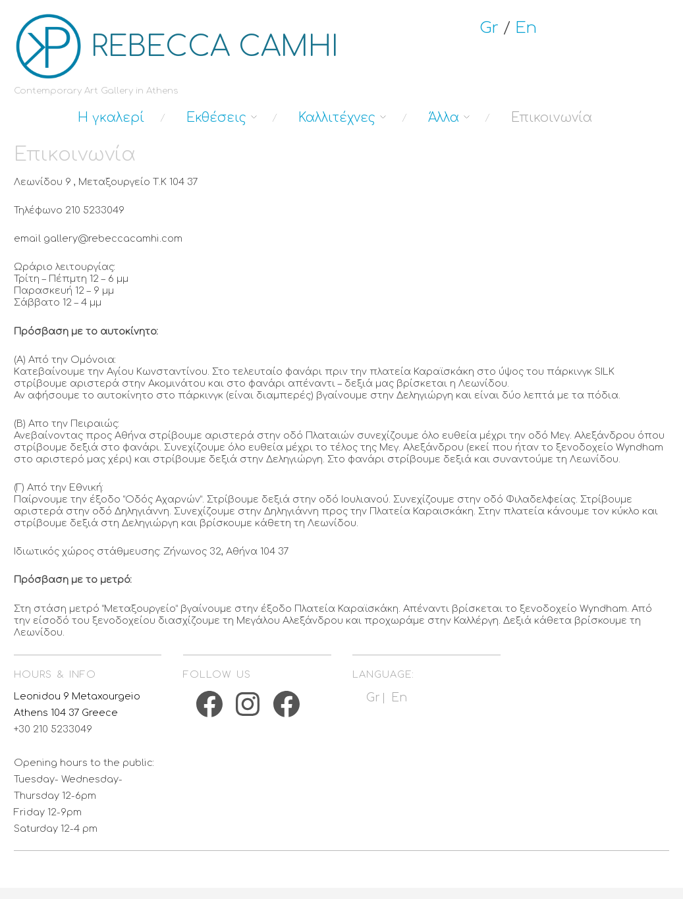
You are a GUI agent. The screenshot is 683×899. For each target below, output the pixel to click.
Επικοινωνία (551, 117)
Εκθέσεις (216, 117)
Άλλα (443, 117)
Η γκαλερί (111, 117)
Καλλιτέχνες (336, 117)
